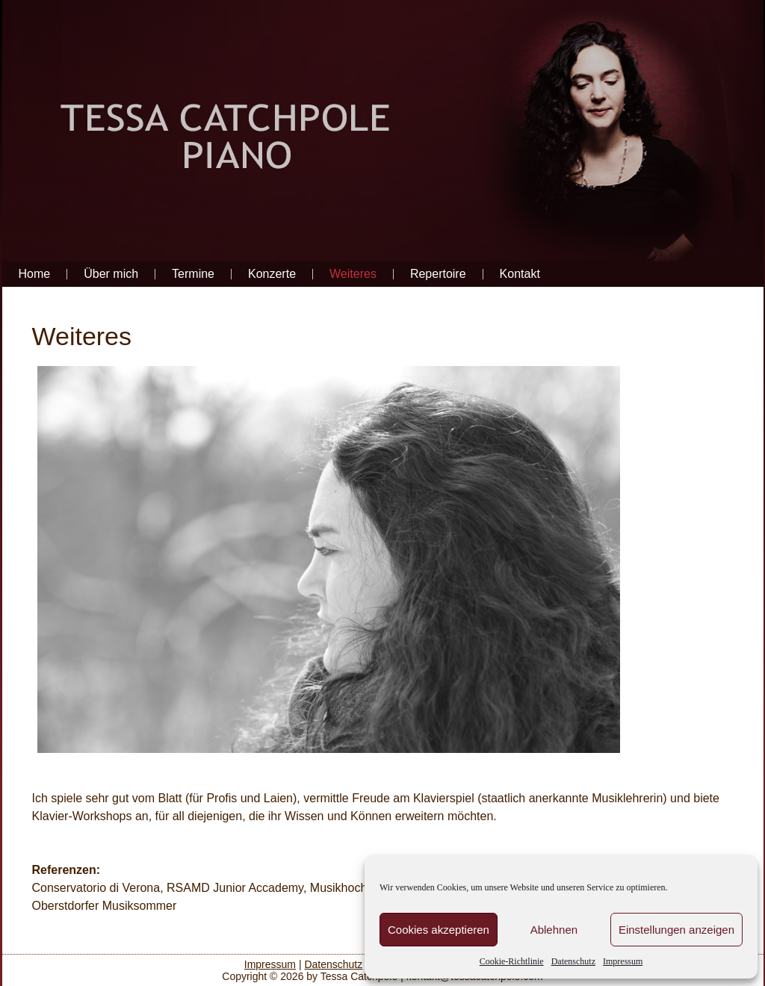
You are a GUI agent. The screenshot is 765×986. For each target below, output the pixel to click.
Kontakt (520, 273)
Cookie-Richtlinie (512, 961)
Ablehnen (553, 929)
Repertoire (438, 273)
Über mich (111, 273)
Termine (193, 273)
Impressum (622, 961)
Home (35, 273)
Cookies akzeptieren (438, 929)
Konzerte (272, 273)
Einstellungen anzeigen (676, 929)
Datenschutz (573, 961)
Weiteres (353, 273)
